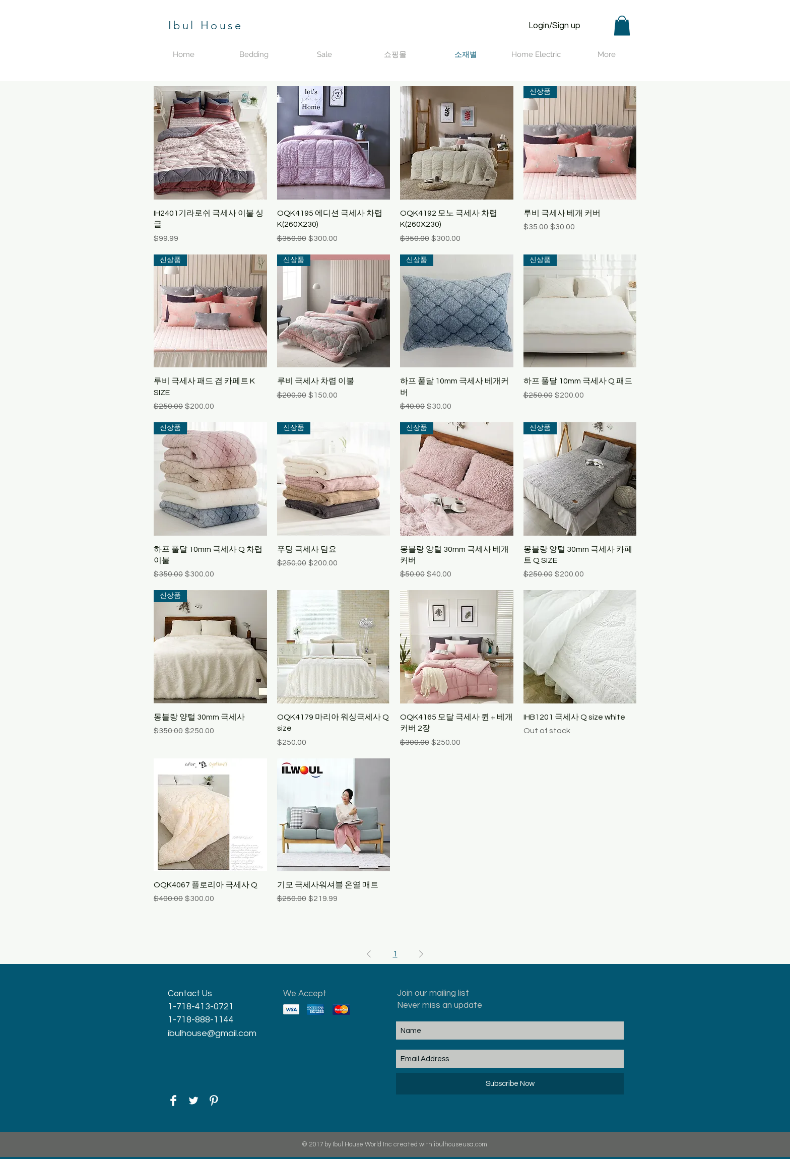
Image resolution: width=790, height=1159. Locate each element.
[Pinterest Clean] (213, 1100)
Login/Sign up (554, 25)
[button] (622, 25)
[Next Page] (421, 954)
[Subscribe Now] (510, 1083)
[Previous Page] (369, 954)
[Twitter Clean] (193, 1100)
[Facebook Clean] (173, 1100)
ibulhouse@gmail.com (212, 1033)
